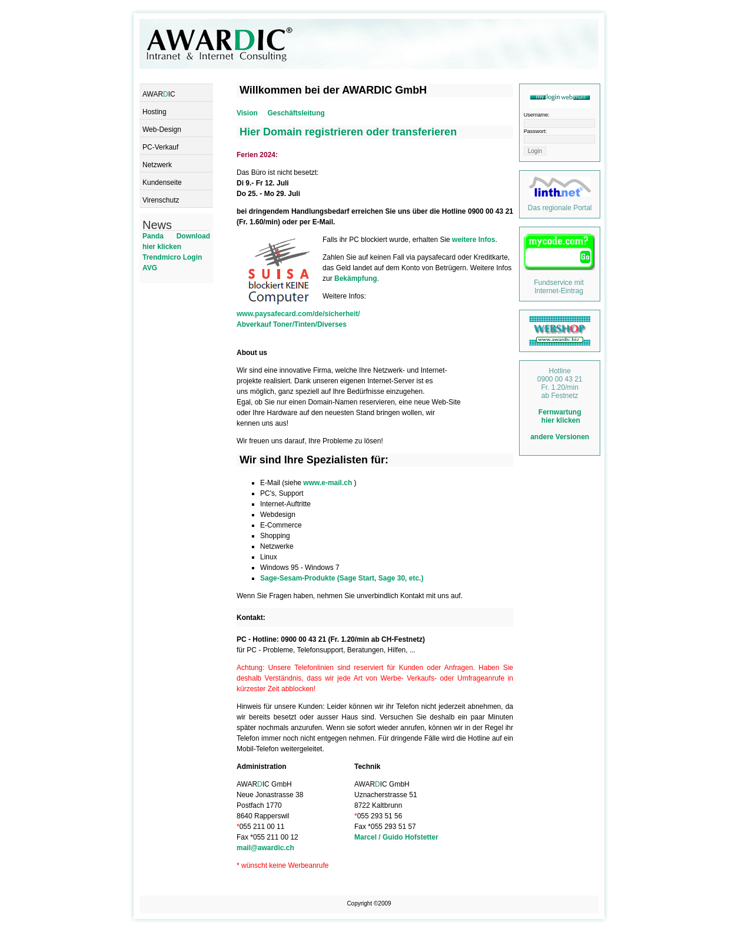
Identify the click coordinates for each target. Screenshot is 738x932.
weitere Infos (473, 240)
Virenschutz (160, 200)
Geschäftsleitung (295, 113)
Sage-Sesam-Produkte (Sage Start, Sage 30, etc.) (341, 578)
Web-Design (161, 129)
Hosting (154, 112)
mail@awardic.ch (265, 848)
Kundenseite (162, 182)
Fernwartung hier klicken (559, 416)
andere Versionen (559, 437)
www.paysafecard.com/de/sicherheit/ (298, 314)
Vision (247, 113)
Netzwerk (157, 165)
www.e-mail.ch (328, 483)
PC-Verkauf (160, 147)
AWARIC (158, 94)
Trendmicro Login (172, 257)
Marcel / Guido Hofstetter (396, 837)
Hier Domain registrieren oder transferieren (348, 132)
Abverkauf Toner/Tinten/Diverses (292, 324)
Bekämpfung (355, 278)
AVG (149, 268)
